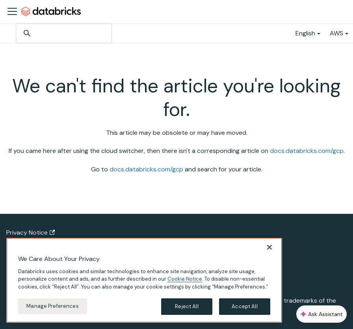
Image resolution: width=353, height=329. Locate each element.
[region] (144, 280)
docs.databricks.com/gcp (307, 151)
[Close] (269, 247)
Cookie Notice (184, 279)
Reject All (186, 306)
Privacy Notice (30, 232)
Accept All (244, 306)
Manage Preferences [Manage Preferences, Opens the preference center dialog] (52, 306)
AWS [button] (336, 33)
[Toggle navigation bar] (12, 11)
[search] (63, 33)
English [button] (305, 33)
